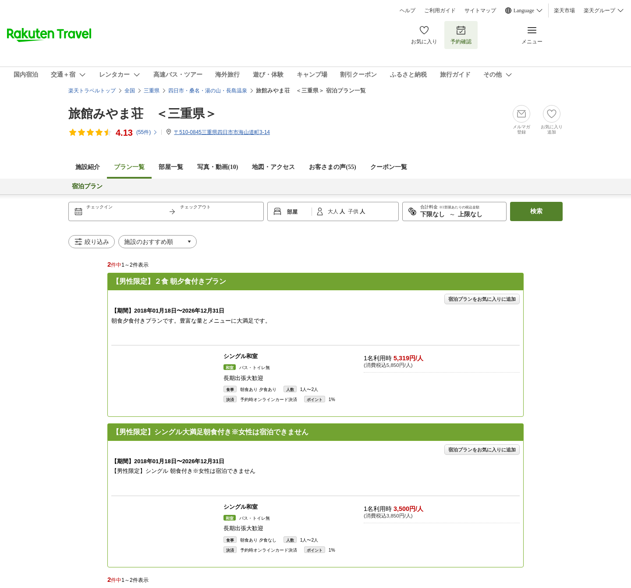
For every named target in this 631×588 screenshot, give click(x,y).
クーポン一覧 (388, 167)
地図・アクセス (273, 167)
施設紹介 (87, 167)
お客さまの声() (332, 167)
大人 (334, 211)
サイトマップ (480, 10)
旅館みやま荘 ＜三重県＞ (142, 113)
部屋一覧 (171, 167)
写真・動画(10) (217, 167)
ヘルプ (407, 10)
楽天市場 (564, 10)
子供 (354, 211)
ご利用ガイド (440, 10)
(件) (147, 132)
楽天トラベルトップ (92, 91)
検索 (536, 211)
